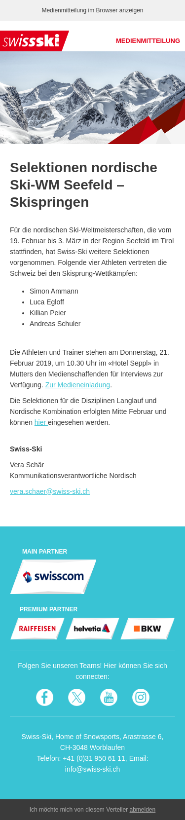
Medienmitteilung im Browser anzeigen (92, 10)
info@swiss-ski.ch (92, 769)
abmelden (143, 809)
